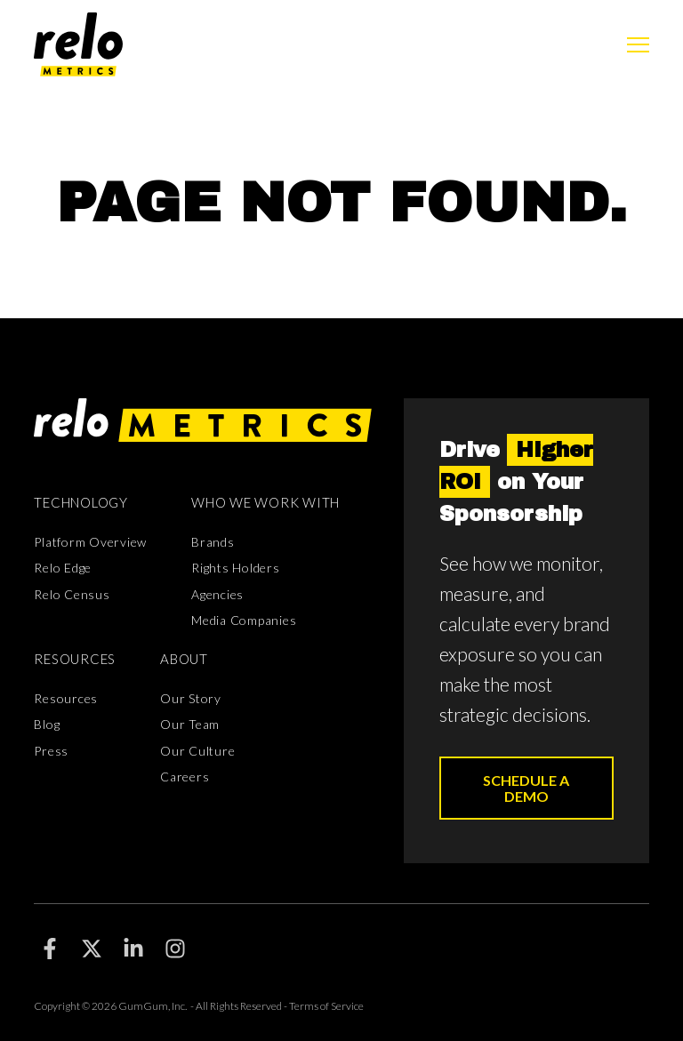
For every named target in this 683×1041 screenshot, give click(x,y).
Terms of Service (326, 1006)
